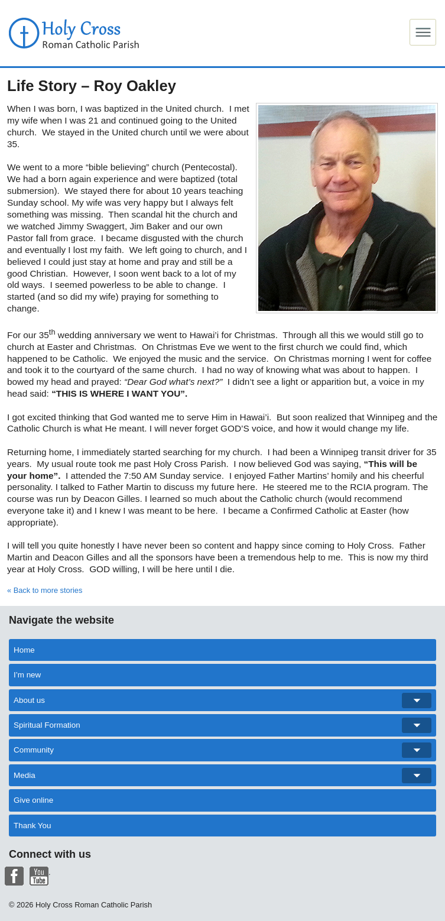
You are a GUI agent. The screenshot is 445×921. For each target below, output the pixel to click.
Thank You (32, 825)
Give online (33, 800)
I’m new (27, 674)
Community (222, 750)
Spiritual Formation (222, 725)
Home (24, 650)
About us (222, 700)
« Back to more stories (44, 590)
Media (222, 775)
